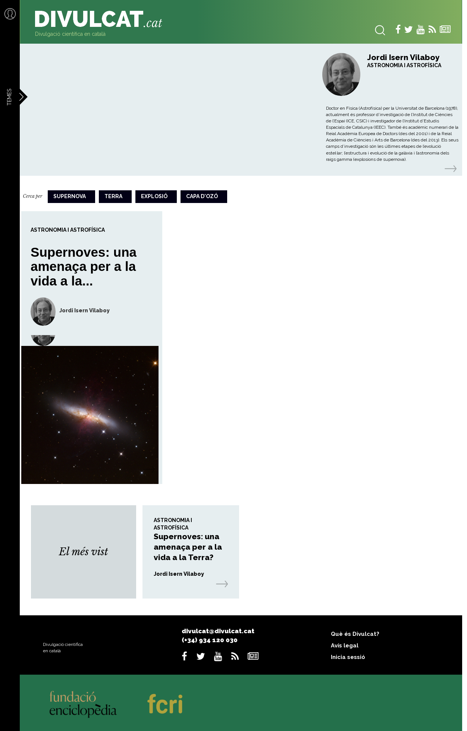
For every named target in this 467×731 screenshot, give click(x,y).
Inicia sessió (348, 657)
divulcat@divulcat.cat (218, 631)
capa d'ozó (202, 196)
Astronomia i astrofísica (404, 65)
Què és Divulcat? (355, 634)
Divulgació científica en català (70, 34)
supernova (69, 196)
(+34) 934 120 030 (210, 640)
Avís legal (344, 645)
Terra (113, 196)
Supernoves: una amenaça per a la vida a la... (84, 266)
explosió (154, 196)
